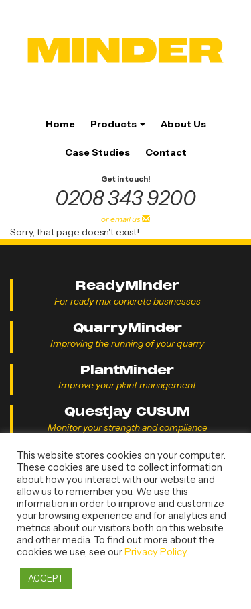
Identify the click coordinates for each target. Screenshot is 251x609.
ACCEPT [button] (46, 578)
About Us (183, 124)
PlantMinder (127, 370)
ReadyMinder (127, 285)
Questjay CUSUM (127, 411)
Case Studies (97, 152)
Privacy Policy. (156, 552)
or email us (125, 219)
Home (60, 124)
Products (117, 124)
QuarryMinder (127, 327)
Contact (166, 152)
